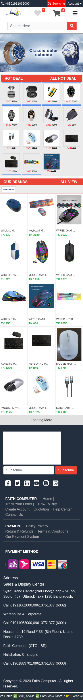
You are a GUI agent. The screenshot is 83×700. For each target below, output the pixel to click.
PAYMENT (13, 526)
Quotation (41, 509)
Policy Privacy (37, 526)
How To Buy (47, 504)
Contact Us (14, 514)
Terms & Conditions (52, 531)
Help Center (62, 509)
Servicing (58, 3)
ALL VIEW (68, 182)
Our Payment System (22, 536)
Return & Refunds (19, 531)
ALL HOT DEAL (63, 78)
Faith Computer (21, 499)
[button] (6, 53)
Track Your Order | (19, 504)
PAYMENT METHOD (21, 551)
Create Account (17, 509)
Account (75, 3)
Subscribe (66, 470)
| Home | (47, 499)
